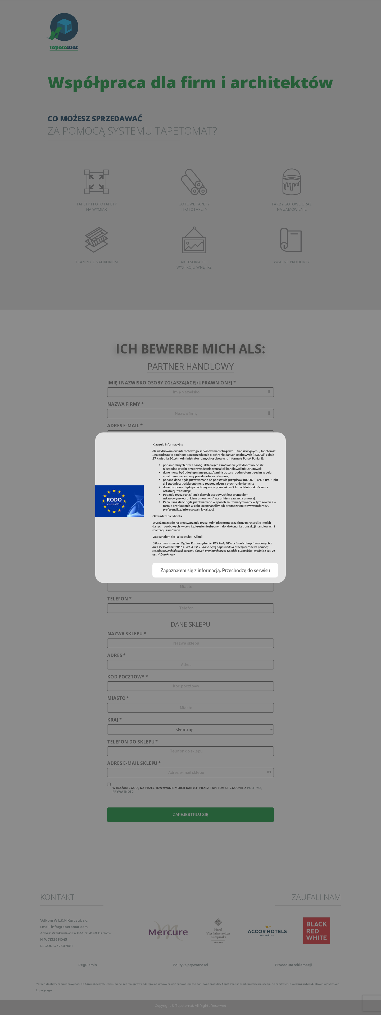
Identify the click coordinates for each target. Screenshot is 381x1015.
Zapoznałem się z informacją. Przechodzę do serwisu (215, 570)
